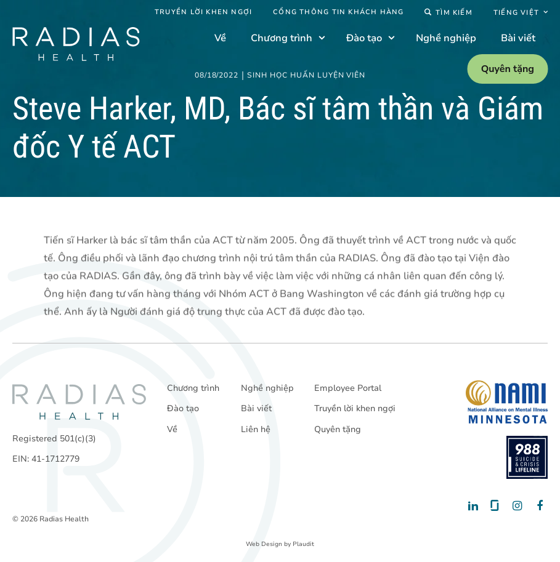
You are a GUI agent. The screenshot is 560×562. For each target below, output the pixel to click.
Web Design (264, 544)
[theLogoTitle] (75, 44)
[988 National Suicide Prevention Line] (527, 457)
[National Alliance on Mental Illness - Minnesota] (507, 402)
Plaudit (303, 544)
